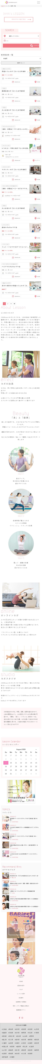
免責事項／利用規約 (21, 1002)
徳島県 (10, 1050)
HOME (21, 981)
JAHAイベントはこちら (21, 19)
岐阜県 (23, 1040)
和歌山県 (5, 1046)
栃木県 (17, 1033)
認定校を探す (21, 985)
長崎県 (10, 1053)
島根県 (18, 1046)
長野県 (31, 1036)
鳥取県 (12, 1046)
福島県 (4, 1033)
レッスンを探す (21, 993)
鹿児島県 (5, 1057)
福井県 (17, 1040)
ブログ (21, 989)
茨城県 (10, 1033)
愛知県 (36, 1040)
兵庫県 (30, 1043)
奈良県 (36, 1043)
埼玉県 (30, 1033)
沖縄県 (12, 1057)
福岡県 (36, 1050)
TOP (2, 6)
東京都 (4, 1036)
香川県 (17, 1050)
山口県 (4, 1050)
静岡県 (30, 1040)
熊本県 (17, 1053)
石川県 (10, 1040)
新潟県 (18, 1036)
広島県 (31, 1046)
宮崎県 (30, 1053)
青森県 (10, 1029)
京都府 (17, 1043)
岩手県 (17, 1029)
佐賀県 (4, 1053)
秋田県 (30, 1029)
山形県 (36, 1029)
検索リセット (21, 63)
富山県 (4, 1040)
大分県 (23, 1053)
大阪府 (23, 1043)
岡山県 (25, 1046)
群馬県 (23, 1033)
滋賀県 (10, 1043)
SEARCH (34, 45)
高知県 (30, 1050)
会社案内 (21, 997)
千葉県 (36, 1033)
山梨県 (25, 1036)
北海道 (4, 1029)
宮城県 (23, 1029)
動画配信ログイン (21, 1010)
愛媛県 (23, 1050)
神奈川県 (11, 1036)
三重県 (4, 1043)
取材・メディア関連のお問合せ (21, 1006)
